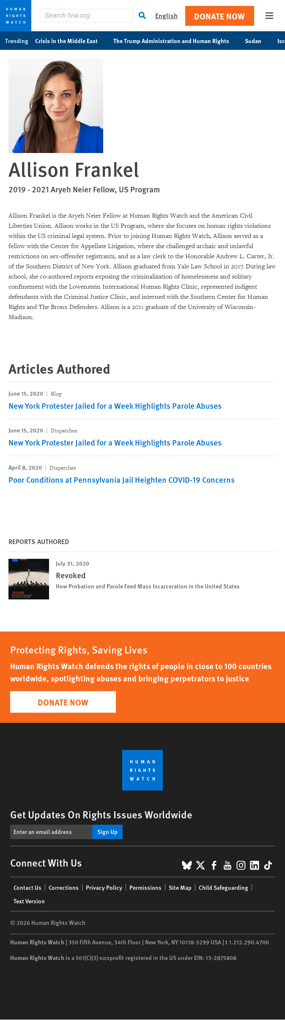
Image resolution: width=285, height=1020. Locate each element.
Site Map (180, 887)
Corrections (64, 887)
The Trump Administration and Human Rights (175, 40)
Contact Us (27, 887)
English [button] (166, 15)
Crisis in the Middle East (71, 40)
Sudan (257, 40)
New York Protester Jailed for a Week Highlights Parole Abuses (115, 405)
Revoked (71, 575)
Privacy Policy (104, 887)
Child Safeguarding (223, 887)
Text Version (29, 901)
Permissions (145, 887)
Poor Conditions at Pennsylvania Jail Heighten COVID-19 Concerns (121, 479)
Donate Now (219, 16)
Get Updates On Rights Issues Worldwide (101, 814)
